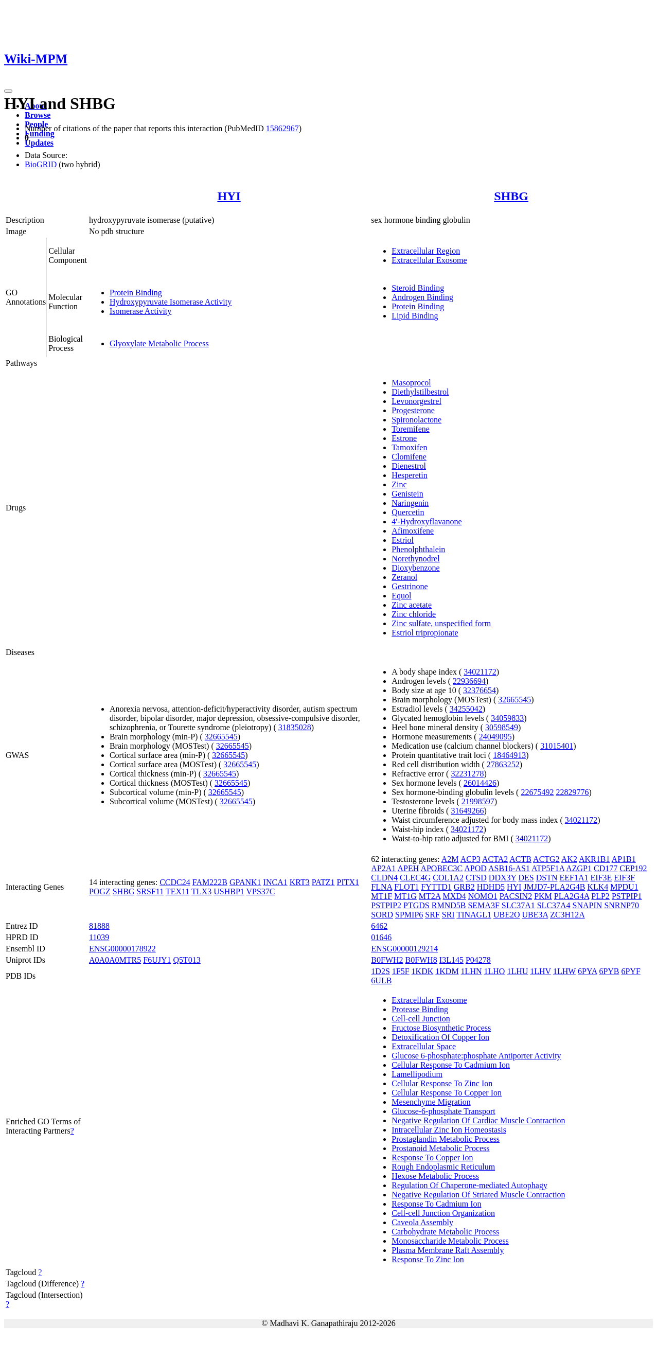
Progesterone (413, 410)
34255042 (466, 708)
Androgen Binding (422, 297)
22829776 (572, 792)
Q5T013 (186, 960)
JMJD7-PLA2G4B (554, 886)
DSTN (547, 877)
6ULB (381, 980)
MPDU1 (624, 886)
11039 (99, 937)
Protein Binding (136, 292)
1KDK (423, 971)
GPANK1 (245, 882)
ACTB (520, 859)
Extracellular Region (426, 250)
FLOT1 (406, 886)
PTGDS (416, 905)
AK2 (569, 859)
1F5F (401, 971)
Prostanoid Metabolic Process (440, 1148)
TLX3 (201, 891)
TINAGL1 (473, 914)
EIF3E (601, 877)
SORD (382, 914)
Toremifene (411, 429)
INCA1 (275, 882)
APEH (408, 868)
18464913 (509, 755)
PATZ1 (323, 882)
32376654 (479, 690)
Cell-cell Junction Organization (443, 1213)
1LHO (494, 971)
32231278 (467, 773)
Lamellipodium (417, 1074)
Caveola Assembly (422, 1222)
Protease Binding (420, 1009)
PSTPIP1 (627, 896)
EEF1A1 (573, 877)
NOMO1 (483, 896)
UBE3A (535, 914)
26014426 (480, 783)
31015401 (556, 745)
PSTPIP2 (386, 905)
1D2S (380, 971)
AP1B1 (624, 859)
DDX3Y (503, 877)
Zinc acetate (412, 604)
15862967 (282, 128)
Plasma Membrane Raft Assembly (448, 1250)
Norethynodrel (415, 558)
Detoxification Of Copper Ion (440, 1037)
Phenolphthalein (418, 549)
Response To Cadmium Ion (436, 1203)
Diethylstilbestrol (420, 391)
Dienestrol (409, 466)
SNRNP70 (621, 905)
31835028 (294, 727)
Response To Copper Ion (432, 1157)
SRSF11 (150, 891)
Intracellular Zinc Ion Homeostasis (449, 1129)
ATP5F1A (547, 868)
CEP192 (633, 868)
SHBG (511, 196)
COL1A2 (448, 877)
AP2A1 (383, 868)
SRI (448, 914)
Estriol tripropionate (425, 632)
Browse (37, 115)
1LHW (564, 971)
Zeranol (404, 577)
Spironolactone (416, 419)
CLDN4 (384, 877)
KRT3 (300, 882)
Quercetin (408, 512)
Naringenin (410, 503)
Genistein (407, 493)
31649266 (467, 810)
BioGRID (41, 164)
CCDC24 (174, 882)
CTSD (476, 877)
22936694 (469, 681)
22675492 (537, 792)
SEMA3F (483, 905)
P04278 (478, 960)
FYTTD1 (436, 886)
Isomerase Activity (140, 311)
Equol (401, 595)
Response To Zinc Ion (428, 1259)
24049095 (495, 736)
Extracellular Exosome (429, 260)
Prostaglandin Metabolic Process (446, 1139)
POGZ (100, 891)
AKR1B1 (594, 859)
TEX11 (178, 891)
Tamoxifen (409, 447)
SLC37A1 (518, 905)
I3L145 (451, 960)
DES (526, 877)
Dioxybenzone (415, 567)
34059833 (507, 718)
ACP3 (470, 859)
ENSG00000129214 (404, 948)
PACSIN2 (516, 896)
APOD (475, 868)
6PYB (609, 971)
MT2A (430, 896)
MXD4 (454, 896)
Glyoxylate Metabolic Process (159, 343)
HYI (228, 196)
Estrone (404, 438)
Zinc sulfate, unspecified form (441, 623)
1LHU (517, 971)
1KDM (446, 971)
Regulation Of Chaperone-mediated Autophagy (469, 1185)
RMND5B (449, 905)
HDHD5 (491, 886)
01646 (381, 937)
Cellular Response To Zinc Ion (442, 1083)
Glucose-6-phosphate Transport (443, 1111)
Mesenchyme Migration (431, 1102)
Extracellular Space (424, 1046)
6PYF (631, 971)
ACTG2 (546, 859)
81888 (99, 926)
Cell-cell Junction (421, 1018)
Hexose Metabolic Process (435, 1176)
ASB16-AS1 (509, 868)
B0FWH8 (421, 960)
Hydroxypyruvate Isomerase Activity (171, 301)
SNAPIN (587, 905)
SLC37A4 (554, 905)
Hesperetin (409, 475)
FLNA (381, 886)
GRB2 (464, 886)
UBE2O (506, 914)
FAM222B (209, 882)
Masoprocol (411, 382)
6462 (379, 926)
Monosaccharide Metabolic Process (450, 1240)
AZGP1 (579, 868)
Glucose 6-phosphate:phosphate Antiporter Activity (476, 1055)
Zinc (399, 484)
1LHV (540, 971)
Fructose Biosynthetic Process (441, 1027)
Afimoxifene (413, 530)
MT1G (405, 896)
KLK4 (597, 886)
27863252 (503, 764)
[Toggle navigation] (8, 91)
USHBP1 (229, 891)
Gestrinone (410, 586)
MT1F (381, 896)
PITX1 (348, 882)
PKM (543, 896)
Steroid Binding (418, 288)
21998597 (477, 801)
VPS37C (260, 891)
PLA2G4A (571, 896)
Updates (39, 142)
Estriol (403, 540)
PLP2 (600, 896)
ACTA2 (495, 859)
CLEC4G (415, 877)
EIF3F (624, 877)
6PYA (587, 971)
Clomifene (409, 456)
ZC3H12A (567, 914)
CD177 (605, 868)
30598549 (501, 727)
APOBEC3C (441, 868)
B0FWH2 (387, 960)
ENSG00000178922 (122, 948)
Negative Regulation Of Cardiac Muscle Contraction (478, 1120)
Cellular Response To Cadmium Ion (451, 1064)
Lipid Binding (415, 315)
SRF (432, 914)
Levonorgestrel (416, 401)
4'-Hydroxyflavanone (426, 521)
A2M (450, 859)
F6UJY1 (157, 960)
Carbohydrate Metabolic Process (445, 1231)
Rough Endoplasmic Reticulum (443, 1166)
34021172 (480, 671)
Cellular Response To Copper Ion (447, 1092)
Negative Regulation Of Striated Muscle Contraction (478, 1194)
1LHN (471, 971)
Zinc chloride (414, 614)
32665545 (221, 736)
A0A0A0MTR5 (115, 960)
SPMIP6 (409, 914)
